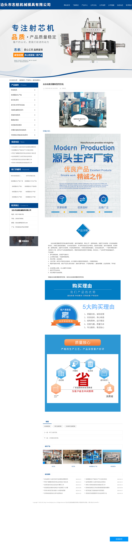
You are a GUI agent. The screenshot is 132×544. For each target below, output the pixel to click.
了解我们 (76, 5)
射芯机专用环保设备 (18, 105)
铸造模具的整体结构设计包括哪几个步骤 (56, 487)
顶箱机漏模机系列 (17, 110)
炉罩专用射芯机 (30, 176)
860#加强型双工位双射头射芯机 (17, 176)
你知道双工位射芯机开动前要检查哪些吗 (24, 147)
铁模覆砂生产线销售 (31, 186)
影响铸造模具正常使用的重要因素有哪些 (97, 487)
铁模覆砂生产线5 (31, 197)
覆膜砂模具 (15, 120)
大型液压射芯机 (53, 438)
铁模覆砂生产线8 (17, 191)
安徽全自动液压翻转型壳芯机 (56, 277)
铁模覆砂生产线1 (17, 186)
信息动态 (120, 5)
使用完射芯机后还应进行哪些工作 (22, 159)
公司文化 (94, 5)
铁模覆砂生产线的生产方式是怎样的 (22, 150)
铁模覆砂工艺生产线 (31, 181)
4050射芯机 (47, 426)
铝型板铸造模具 (16, 125)
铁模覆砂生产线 (16, 95)
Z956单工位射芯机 (70, 426)
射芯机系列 (36, 80)
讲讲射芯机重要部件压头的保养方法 (96, 493)
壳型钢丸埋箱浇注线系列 (19, 135)
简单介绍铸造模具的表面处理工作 (22, 162)
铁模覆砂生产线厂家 (17, 181)
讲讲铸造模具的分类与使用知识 (53, 493)
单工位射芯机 (58, 426)
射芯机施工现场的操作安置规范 (95, 490)
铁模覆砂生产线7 (31, 191)
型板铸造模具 (15, 115)
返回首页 (22, 80)
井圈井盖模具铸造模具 (18, 130)
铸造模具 (14, 90)
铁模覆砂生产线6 (17, 197)
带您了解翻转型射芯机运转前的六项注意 (24, 153)
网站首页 (67, 5)
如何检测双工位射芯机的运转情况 (22, 156)
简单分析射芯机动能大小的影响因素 (54, 490)
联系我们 (129, 5)
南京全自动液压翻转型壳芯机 (75, 277)
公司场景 (102, 5)
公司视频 (111, 5)
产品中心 (85, 5)
